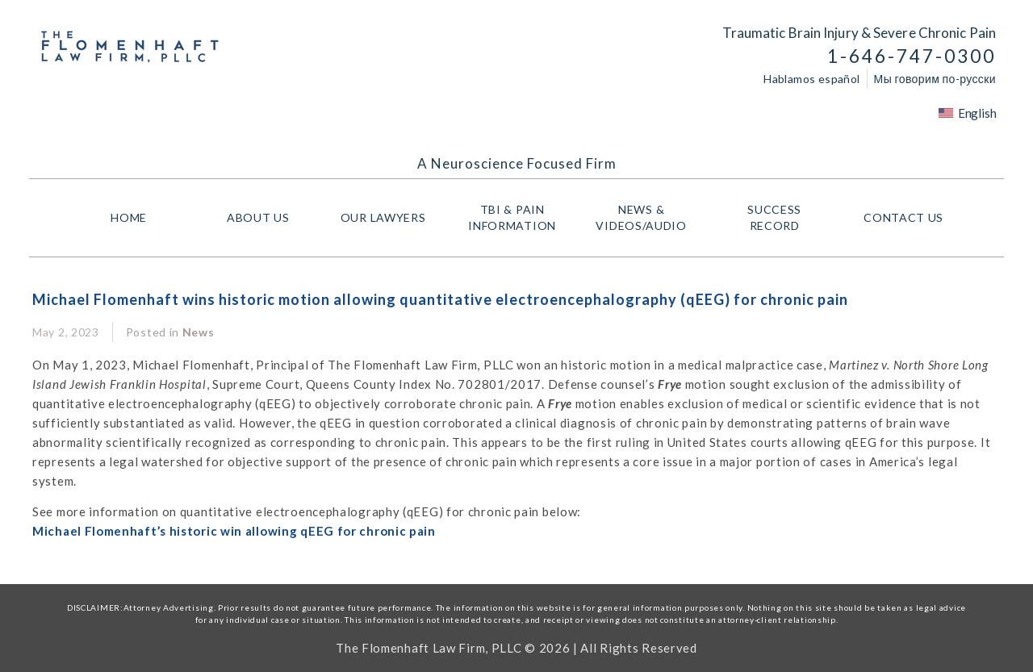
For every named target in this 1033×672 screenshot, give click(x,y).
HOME (129, 217)
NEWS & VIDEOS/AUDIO (645, 217)
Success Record (774, 217)
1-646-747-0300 (911, 56)
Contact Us (903, 217)
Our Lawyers (387, 218)
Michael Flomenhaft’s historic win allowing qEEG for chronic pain (234, 531)
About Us (258, 217)
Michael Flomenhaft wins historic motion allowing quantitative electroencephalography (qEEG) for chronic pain (440, 299)
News (198, 332)
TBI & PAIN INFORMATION (516, 217)
